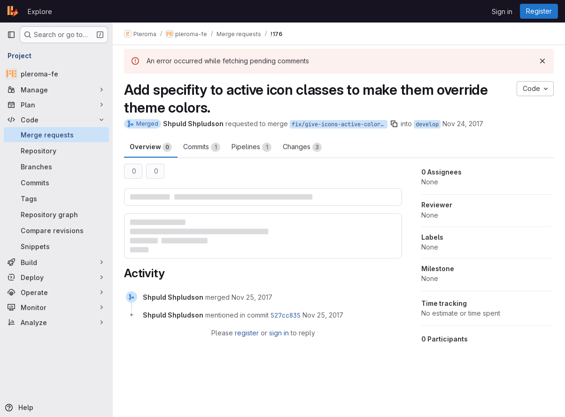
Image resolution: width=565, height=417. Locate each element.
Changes (302, 147)
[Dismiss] (542, 61)
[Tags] (56, 198)
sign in (279, 333)
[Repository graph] (56, 214)
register (247, 333)
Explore (40, 11)
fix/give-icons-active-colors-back (339, 124)
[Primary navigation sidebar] (11, 34)
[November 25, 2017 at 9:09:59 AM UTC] (252, 297)
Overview (151, 147)
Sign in (502, 11)
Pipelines (251, 147)
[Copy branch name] (394, 123)
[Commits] (56, 182)
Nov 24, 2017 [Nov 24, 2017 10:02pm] (462, 124)
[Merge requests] (56, 134)
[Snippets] (56, 246)
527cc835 (286, 315)
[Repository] (56, 150)
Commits (201, 147)
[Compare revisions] (56, 230)
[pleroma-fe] (56, 73)
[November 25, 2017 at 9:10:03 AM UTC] (322, 315)
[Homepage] (12, 11)
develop (427, 124)
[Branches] (56, 166)
